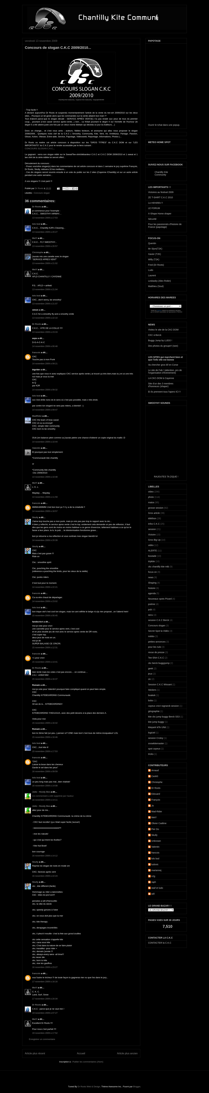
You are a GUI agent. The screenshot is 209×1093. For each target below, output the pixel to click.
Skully (35, 517)
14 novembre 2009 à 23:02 (44, 601)
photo (151, 497)
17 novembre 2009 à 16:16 (44, 981)
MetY (34, 238)
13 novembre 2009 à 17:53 (44, 218)
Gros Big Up (154, 539)
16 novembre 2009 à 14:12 (44, 855)
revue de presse (156, 652)
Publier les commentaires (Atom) (87, 1062)
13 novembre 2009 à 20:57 (44, 246)
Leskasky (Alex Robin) (159, 281)
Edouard (155, 794)
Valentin (36, 448)
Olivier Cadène (159, 823)
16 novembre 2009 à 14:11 (44, 800)
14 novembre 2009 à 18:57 (44, 511)
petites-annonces (157, 641)
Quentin (152, 243)
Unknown (156, 841)
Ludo (150, 270)
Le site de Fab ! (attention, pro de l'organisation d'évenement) (165, 371)
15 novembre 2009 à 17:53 (44, 751)
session (152, 529)
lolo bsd (36, 224)
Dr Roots (39, 188)
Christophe (37, 252)
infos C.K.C (154, 523)
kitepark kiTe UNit (157, 727)
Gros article (154, 513)
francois (36, 352)
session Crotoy (155, 738)
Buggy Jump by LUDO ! (160, 340)
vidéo (150, 545)
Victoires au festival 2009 (160, 192)
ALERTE (152, 550)
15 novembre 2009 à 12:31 (44, 647)
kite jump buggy (156, 722)
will (152, 893)
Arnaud (155, 770)
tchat (159, 125)
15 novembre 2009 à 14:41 (44, 662)
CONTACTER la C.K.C (159, 942)
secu (150, 615)
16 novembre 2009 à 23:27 (44, 967)
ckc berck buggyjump (159, 663)
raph (153, 882)
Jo (152, 805)
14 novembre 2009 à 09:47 (44, 410)
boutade (152, 556)
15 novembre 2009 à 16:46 (44, 737)
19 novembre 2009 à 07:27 (44, 1013)
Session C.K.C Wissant (160, 684)
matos (151, 502)
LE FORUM (154, 208)
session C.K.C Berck (158, 620)
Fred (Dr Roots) (156, 265)
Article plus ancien (127, 1053)
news (150, 577)
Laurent (152, 275)
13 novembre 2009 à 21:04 (44, 289)
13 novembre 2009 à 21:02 (44, 263)
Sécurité (152, 219)
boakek (151, 695)
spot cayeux (154, 748)
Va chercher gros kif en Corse (163, 364)
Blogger (136, 1086)
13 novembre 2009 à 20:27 (44, 232)
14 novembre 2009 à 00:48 (44, 346)
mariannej (156, 870)
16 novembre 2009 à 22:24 (44, 876)
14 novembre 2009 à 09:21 (44, 363)
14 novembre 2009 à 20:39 (44, 540)
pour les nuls (154, 647)
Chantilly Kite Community (161, 173)
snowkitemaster (156, 743)
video (150, 491)
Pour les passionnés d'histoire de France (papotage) (165, 225)
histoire (151, 588)
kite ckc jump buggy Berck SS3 (164, 716)
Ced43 (154, 776)
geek (150, 668)
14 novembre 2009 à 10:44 (44, 442)
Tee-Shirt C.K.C (156, 657)
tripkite (151, 561)
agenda (152, 593)
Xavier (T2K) (154, 254)
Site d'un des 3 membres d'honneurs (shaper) (160, 385)
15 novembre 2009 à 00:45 (44, 615)
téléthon (152, 518)
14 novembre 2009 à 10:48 (44, 477)
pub (150, 609)
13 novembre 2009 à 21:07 (44, 303)
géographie (154, 711)
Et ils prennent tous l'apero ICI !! (164, 391)
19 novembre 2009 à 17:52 (44, 1033)
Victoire (152, 534)
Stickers (152, 690)
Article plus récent (35, 1053)
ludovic (155, 864)
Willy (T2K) (153, 259)
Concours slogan (42, 193)
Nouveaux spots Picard (160, 598)
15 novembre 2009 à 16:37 (44, 679)
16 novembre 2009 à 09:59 (44, 771)
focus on (152, 572)
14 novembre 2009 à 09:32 (44, 389)
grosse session (155, 507)
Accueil (81, 1053)
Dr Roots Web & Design (89, 1086)
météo (151, 636)
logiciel (151, 732)
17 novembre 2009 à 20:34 (44, 998)
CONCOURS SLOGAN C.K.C (39, 148)
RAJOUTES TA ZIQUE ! (166, 476)
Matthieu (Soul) (156, 286)
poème (151, 604)
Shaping (152, 582)
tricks (150, 754)
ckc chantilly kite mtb (158, 566)
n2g (153, 876)
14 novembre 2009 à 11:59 (44, 497)
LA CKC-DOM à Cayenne (161, 378)
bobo (150, 700)
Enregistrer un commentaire (42, 1039)
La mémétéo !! (155, 202)
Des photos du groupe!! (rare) (163, 346)
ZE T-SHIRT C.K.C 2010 (160, 197)
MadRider (37, 416)
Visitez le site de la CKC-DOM (163, 329)
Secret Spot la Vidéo (158, 631)
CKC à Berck (154, 335)
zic (149, 679)
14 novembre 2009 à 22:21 (44, 587)
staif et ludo (157, 888)
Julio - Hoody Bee (41, 792)
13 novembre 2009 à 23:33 (44, 332)
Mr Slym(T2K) (155, 248)
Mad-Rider (156, 811)
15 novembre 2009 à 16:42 (44, 723)
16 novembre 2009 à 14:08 (44, 785)
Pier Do (155, 829)
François (155, 799)
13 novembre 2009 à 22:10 (44, 318)
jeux (150, 673)
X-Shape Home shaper (159, 213)
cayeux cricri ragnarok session (163, 706)
